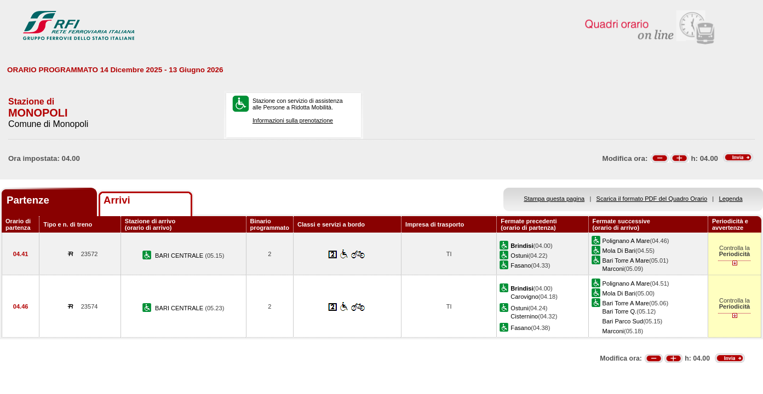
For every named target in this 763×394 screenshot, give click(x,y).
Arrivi (117, 200)
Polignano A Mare (626, 240)
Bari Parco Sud (623, 321)
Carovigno (524, 296)
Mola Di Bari (619, 250)
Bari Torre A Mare (626, 260)
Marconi (613, 268)
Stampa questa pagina (554, 198)
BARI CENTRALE (180, 255)
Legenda (731, 198)
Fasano (520, 265)
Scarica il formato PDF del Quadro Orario (652, 198)
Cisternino (524, 316)
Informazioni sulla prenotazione (293, 120)
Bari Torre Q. (620, 311)
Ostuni (519, 255)
